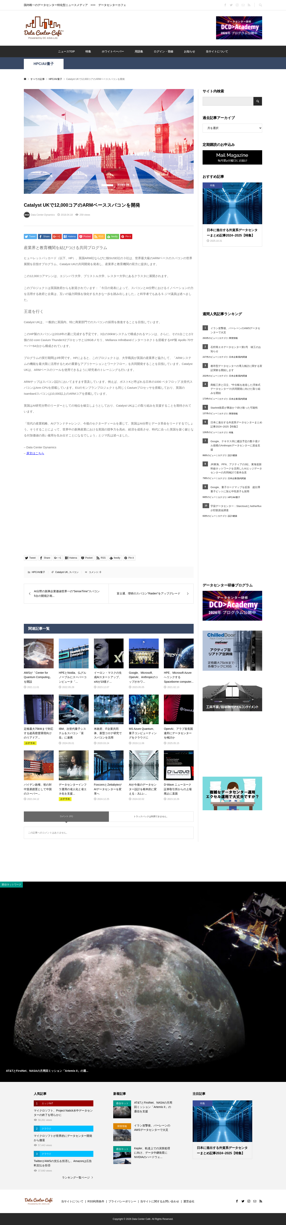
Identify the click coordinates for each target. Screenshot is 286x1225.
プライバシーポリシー (122, 1201)
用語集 (139, 51)
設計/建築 (232, 455)
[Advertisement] (140, 28)
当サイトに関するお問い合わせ (159, 1201)
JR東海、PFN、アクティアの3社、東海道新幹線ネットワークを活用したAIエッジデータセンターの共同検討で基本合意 (236, 468)
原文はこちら (35, 453)
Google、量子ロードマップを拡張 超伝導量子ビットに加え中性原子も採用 (235, 489)
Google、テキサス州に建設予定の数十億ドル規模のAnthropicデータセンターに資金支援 (235, 445)
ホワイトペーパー (113, 51)
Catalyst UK (61, 572)
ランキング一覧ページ (76, 1177)
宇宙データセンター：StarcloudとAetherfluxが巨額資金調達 (236, 508)
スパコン (74, 572)
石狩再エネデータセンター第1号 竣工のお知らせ (236, 349)
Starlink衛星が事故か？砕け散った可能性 (234, 407)
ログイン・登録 (163, 51)
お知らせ (189, 51)
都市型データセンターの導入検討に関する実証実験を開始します (236, 368)
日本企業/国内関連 (238, 357)
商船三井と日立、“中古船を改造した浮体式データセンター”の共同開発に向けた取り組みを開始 (235, 389)
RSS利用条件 (96, 1201)
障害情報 (233, 338)
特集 (88, 51)
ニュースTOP (66, 51)
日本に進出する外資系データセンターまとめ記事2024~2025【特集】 (236, 424)
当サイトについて (217, 51)
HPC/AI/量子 (44, 64)
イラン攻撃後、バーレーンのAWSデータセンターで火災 (235, 330)
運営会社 (188, 1201)
